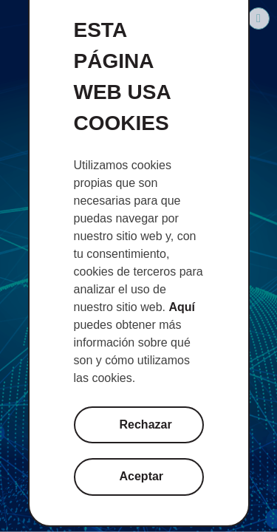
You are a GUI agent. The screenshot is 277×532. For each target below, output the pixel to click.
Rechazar (146, 424)
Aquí (181, 307)
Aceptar (142, 476)
